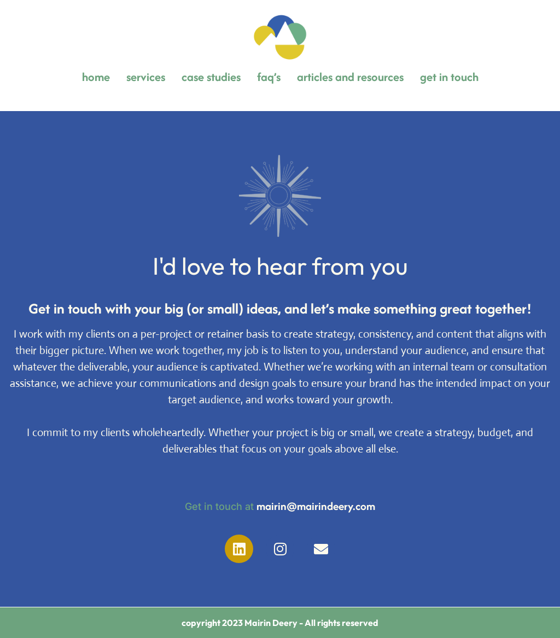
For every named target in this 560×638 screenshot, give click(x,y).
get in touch (449, 76)
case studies (211, 76)
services (145, 76)
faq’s (269, 76)
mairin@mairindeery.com (315, 506)
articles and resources (350, 76)
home (96, 76)
